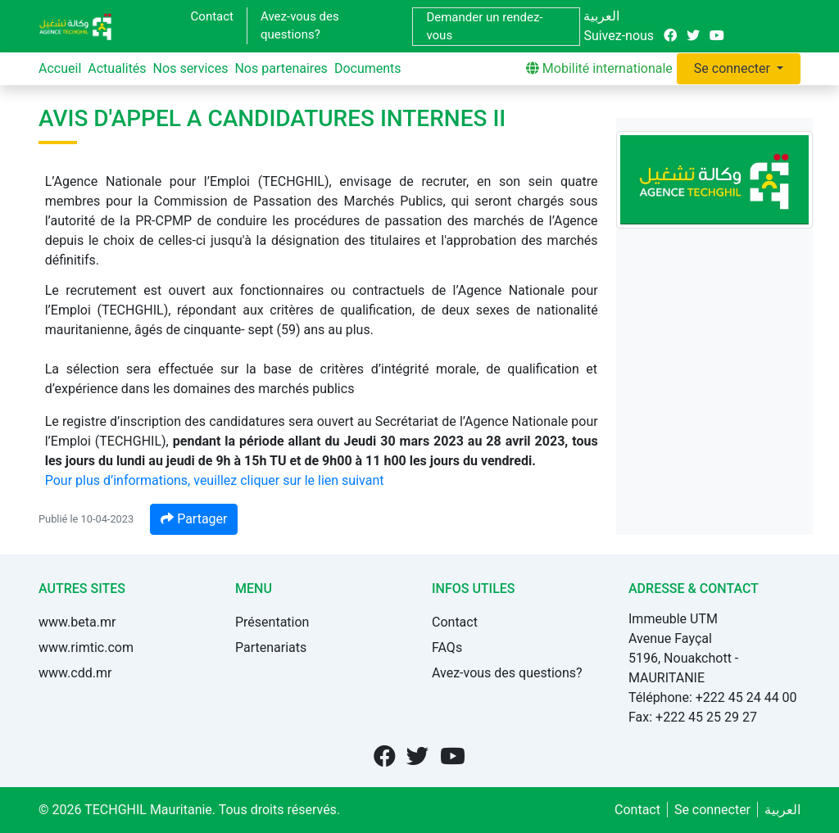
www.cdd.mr (75, 673)
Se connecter (733, 68)
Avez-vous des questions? (300, 26)
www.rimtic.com (86, 647)
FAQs (447, 647)
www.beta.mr (77, 622)
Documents (367, 68)
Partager (194, 519)
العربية (601, 16)
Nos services (191, 68)
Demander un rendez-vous (484, 26)
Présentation (272, 622)
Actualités (117, 68)
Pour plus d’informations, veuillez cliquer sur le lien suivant (214, 480)
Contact (212, 16)
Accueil (60, 68)
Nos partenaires (280, 68)
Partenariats (270, 647)
